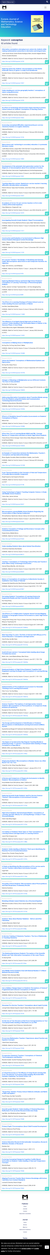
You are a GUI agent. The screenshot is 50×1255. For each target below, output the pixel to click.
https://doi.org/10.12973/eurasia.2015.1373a (14, 805)
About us (25, 1227)
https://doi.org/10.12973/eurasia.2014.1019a (14, 911)
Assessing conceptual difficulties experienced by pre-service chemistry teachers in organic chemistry (22, 126)
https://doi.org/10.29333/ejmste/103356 (13, 409)
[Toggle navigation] (45, 7)
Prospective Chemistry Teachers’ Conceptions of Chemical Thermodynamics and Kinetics (22, 1056)
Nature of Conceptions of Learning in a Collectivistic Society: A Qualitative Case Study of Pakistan (23, 580)
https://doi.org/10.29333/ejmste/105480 (13, 353)
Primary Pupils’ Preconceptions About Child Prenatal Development (24, 1126)
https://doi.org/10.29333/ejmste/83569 (13, 572)
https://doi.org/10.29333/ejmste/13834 (13, 159)
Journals (25, 1208)
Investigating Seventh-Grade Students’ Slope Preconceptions (22, 220)
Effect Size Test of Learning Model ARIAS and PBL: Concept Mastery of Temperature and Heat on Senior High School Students (24, 434)
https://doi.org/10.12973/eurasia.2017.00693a (15, 679)
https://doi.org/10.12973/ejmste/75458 (13, 1171)
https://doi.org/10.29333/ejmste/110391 (13, 335)
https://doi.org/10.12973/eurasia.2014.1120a (14, 876)
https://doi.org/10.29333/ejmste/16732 (13, 61)
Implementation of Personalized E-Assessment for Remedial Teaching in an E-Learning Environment (22, 687)
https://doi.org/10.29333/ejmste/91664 (13, 521)
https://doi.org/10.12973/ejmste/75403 (13, 1134)
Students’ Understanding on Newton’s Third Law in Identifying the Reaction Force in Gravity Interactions (23, 850)
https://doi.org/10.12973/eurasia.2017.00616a (15, 715)
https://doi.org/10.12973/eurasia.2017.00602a (15, 734)
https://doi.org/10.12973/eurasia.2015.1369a (14, 788)
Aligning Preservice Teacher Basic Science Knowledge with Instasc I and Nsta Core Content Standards (24, 1179)
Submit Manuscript (8, 2)
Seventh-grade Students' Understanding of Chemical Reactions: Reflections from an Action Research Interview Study (23, 1110)
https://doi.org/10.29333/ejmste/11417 (13, 231)
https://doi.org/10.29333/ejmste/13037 (13, 195)
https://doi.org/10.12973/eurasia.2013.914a (14, 998)
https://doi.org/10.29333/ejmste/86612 (13, 554)
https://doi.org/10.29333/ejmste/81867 (13, 589)
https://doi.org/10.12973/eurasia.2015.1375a (14, 824)
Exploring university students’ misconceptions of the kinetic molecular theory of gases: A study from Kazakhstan (22, 69)
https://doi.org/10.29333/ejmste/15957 (13, 83)
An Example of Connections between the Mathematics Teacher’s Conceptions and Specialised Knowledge (23, 454)
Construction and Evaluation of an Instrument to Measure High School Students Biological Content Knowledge (23, 239)
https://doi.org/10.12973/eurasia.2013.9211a (14, 980)
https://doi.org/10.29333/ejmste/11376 (13, 252)
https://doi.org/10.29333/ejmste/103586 (13, 426)
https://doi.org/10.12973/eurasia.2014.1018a (14, 893)
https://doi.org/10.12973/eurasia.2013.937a (14, 946)
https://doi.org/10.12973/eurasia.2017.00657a (15, 696)
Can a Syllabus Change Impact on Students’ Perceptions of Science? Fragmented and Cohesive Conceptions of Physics (25, 988)
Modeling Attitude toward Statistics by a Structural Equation (22, 901)
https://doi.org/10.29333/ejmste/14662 (13, 117)
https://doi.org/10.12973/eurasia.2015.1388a (14, 842)
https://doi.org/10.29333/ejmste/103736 (13, 372)
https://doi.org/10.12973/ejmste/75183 (13, 1048)
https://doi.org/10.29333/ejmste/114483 (13, 314)
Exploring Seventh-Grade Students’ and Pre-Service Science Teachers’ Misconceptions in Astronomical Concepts (22, 796)
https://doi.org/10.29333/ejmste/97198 (13, 484)
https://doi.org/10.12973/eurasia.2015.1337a (14, 859)
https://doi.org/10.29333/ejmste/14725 (13, 100)
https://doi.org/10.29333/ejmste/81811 (13, 606)
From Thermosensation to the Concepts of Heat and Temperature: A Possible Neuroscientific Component (24, 473)
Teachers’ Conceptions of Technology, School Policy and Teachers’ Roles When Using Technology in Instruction (24, 562)
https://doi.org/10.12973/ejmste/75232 (13, 1065)
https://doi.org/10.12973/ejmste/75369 (13, 1152)
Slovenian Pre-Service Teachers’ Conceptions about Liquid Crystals (24, 1005)
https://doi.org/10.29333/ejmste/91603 (13, 539)
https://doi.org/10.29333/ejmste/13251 (13, 176)
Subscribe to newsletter (25, 1213)
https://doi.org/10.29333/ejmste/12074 (13, 213)
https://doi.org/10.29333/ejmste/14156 (13, 137)
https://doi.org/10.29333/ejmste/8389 (12, 294)
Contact (25, 1211)
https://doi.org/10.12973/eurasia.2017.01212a (15, 645)
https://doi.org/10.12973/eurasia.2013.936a (14, 963)
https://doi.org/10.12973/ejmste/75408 (13, 1119)
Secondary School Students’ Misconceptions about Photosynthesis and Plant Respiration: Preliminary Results (24, 884)
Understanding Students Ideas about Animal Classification (21, 546)
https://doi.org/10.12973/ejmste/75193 (13, 1013)
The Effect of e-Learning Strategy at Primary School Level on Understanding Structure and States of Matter (22, 303)
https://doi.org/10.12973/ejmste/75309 (13, 1102)
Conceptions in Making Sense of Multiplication (17, 343)
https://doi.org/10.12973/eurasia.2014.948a (14, 929)
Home (25, 1206)
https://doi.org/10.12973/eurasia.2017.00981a (15, 627)
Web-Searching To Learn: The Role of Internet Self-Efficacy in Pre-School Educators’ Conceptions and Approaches (24, 635)
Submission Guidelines (25, 1229)
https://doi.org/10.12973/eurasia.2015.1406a (14, 753)
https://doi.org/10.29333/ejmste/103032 (13, 446)
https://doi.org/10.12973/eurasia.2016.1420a (14, 771)
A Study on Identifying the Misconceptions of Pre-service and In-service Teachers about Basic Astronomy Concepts (23, 867)
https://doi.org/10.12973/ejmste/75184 (13, 1031)
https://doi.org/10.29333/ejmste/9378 (12, 273)
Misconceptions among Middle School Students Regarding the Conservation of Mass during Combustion (22, 512)
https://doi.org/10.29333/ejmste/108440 (13, 390)
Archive (25, 1224)
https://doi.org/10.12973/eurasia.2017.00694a (15, 662)
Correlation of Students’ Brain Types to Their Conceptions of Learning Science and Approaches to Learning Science (22, 832)
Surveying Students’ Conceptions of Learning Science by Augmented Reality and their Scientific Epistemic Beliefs (21, 597)
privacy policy (26, 1248)
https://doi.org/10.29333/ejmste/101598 (13, 465)
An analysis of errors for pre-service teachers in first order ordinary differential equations (22, 203)
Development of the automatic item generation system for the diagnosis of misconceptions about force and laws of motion (23, 167)
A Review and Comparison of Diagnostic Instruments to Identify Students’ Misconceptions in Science (23, 779)
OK (47, 1247)
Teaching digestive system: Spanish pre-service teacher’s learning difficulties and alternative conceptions (24, 184)
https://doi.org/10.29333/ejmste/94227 (13, 504)
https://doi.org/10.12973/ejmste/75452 (13, 1188)
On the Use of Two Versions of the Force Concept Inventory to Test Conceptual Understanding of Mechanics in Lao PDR (25, 1021)
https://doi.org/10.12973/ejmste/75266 (13, 1084)
